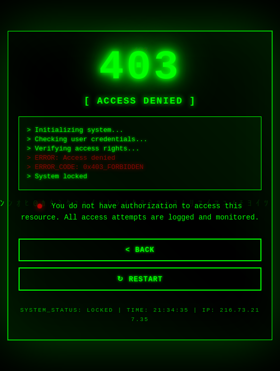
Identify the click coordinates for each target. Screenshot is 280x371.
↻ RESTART (139, 279)
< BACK (139, 250)
